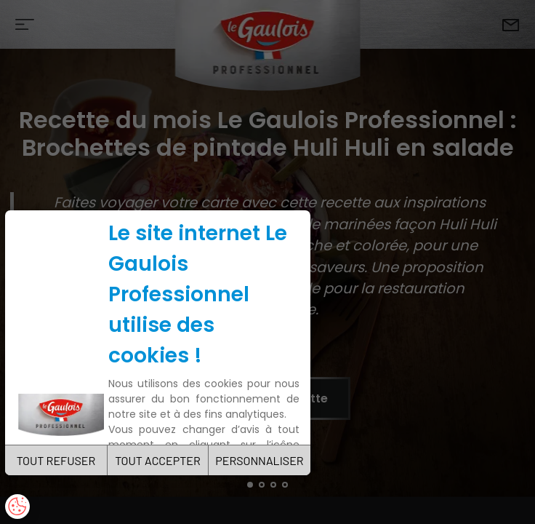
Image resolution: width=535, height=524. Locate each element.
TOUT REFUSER (56, 460)
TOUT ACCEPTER (158, 460)
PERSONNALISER (259, 460)
